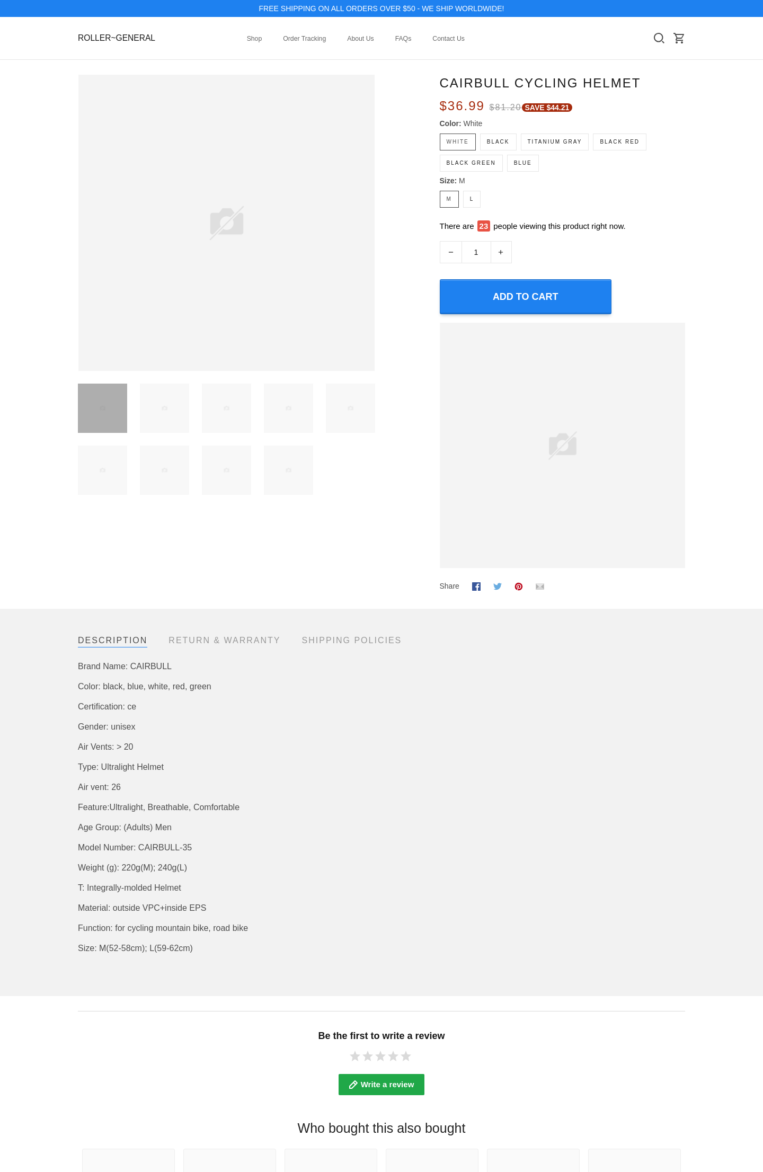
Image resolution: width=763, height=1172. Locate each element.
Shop (254, 38)
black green (471, 163)
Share (449, 565)
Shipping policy (516, 1066)
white (473, 123)
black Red (620, 142)
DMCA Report (662, 1116)
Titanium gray (555, 142)
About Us (360, 38)
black (498, 142)
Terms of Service (518, 1038)
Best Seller (96, 1066)
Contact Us (448, 38)
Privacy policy (514, 1052)
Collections (96, 1038)
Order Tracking (304, 38)
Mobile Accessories (109, 1081)
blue (523, 163)
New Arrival (97, 1052)
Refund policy (513, 1081)
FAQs (403, 38)
